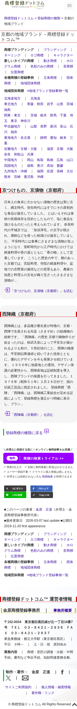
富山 (63, 126)
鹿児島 (29, 176)
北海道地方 (12, 98)
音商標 (68, 66)
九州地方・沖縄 (15, 171)
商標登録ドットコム (19, 18)
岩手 (50, 104)
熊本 (7, 176)
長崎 (60, 171)
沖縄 (40, 176)
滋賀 (50, 149)
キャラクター (63, 55)
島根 (50, 160)
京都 (60, 149)
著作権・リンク (42, 693)
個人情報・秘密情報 (56, 687)
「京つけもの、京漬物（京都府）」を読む (42, 291)
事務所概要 (62, 610)
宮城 (70, 104)
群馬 (53, 115)
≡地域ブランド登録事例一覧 (47, 91)
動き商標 (50, 61)
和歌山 (19, 154)
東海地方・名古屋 (17, 137)
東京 (14, 121)
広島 (60, 160)
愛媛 (60, 165)
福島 (7, 109)
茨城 (33, 115)
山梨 (33, 126)
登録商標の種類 (48, 18)
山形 (60, 104)
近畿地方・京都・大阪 (20, 149)
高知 (50, 165)
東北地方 (10, 104)
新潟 (53, 126)
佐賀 (50, 171)
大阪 (70, 149)
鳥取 (40, 160)
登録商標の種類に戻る (24, 433)
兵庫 (30, 154)
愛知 (53, 137)
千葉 (63, 115)
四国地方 (10, 165)
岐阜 (63, 137)
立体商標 (50, 77)
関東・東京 (12, 115)
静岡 (43, 137)
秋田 (40, 104)
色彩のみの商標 (41, 66)
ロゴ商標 (37, 55)
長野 (43, 126)
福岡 (40, 171)
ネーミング (12, 55)
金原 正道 (44, 509)
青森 (30, 104)
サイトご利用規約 (18, 687)
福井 (14, 132)
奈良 (7, 154)
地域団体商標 (30, 83)
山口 (70, 160)
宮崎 (17, 176)
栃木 (43, 115)
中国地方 (10, 160)
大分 (70, 171)
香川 (40, 165)
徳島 (30, 165)
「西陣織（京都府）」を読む (32, 414)
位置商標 (17, 72)
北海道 (35, 98)
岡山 (30, 160)
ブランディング (55, 49)
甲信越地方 (12, 126)
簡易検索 (47, 476)
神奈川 (25, 121)
